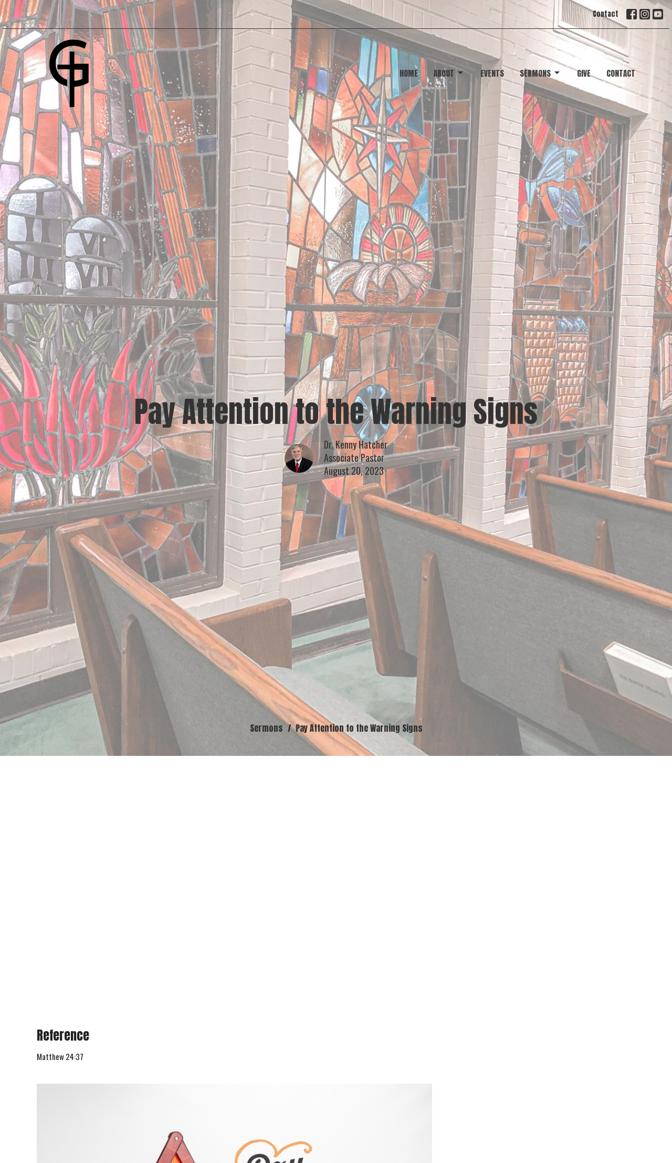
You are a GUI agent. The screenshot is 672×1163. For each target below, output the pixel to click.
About (449, 73)
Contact (605, 14)
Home (409, 73)
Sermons (540, 73)
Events (492, 73)
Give (584, 73)
